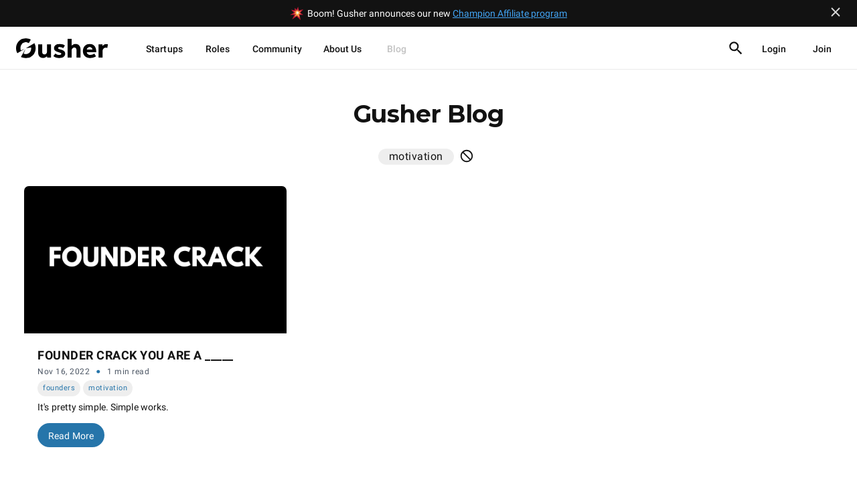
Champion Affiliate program (510, 13)
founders (59, 388)
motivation (107, 388)
